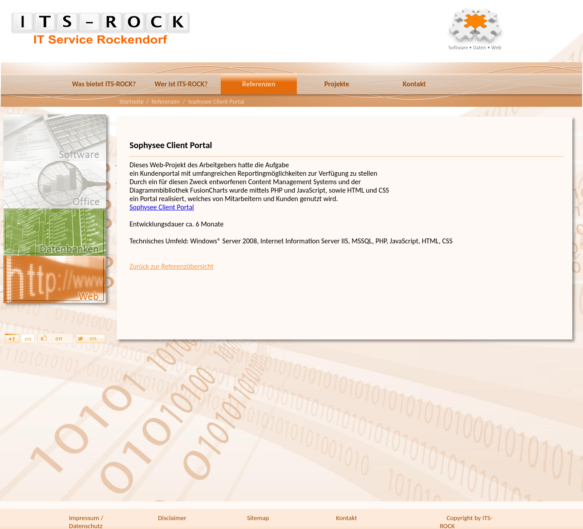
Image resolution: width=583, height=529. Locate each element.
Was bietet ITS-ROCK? (104, 84)
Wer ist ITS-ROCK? (180, 84)
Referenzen (258, 84)
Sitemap (258, 518)
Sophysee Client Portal (162, 207)
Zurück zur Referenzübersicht (172, 266)
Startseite (131, 101)
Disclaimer (172, 518)
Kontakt (414, 84)
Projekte (336, 84)
